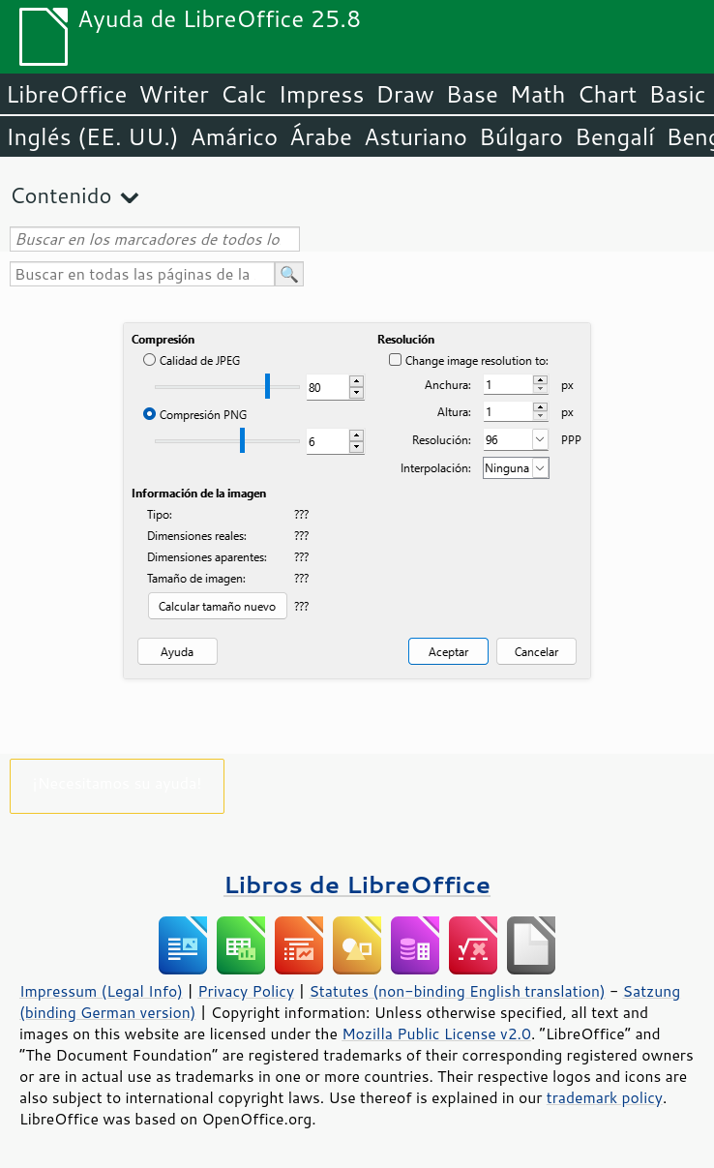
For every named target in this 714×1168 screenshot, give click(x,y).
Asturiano (415, 136)
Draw (404, 93)
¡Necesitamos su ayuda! (117, 782)
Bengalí (614, 136)
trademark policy (605, 1097)
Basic (676, 93)
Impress (322, 93)
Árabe (320, 136)
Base (472, 93)
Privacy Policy (245, 991)
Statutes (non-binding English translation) (457, 991)
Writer (173, 93)
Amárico (235, 136)
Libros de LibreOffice (357, 884)
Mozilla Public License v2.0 (436, 1033)
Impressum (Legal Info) (101, 991)
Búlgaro (521, 136)
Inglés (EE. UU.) (92, 136)
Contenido (60, 195)
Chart (607, 93)
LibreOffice (66, 93)
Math (538, 93)
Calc (244, 93)
